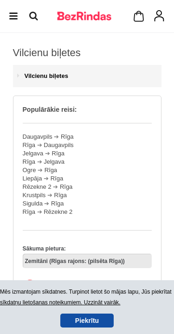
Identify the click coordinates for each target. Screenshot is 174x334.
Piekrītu (87, 320)
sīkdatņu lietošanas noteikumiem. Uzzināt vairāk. (60, 302)
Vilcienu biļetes (46, 75)
